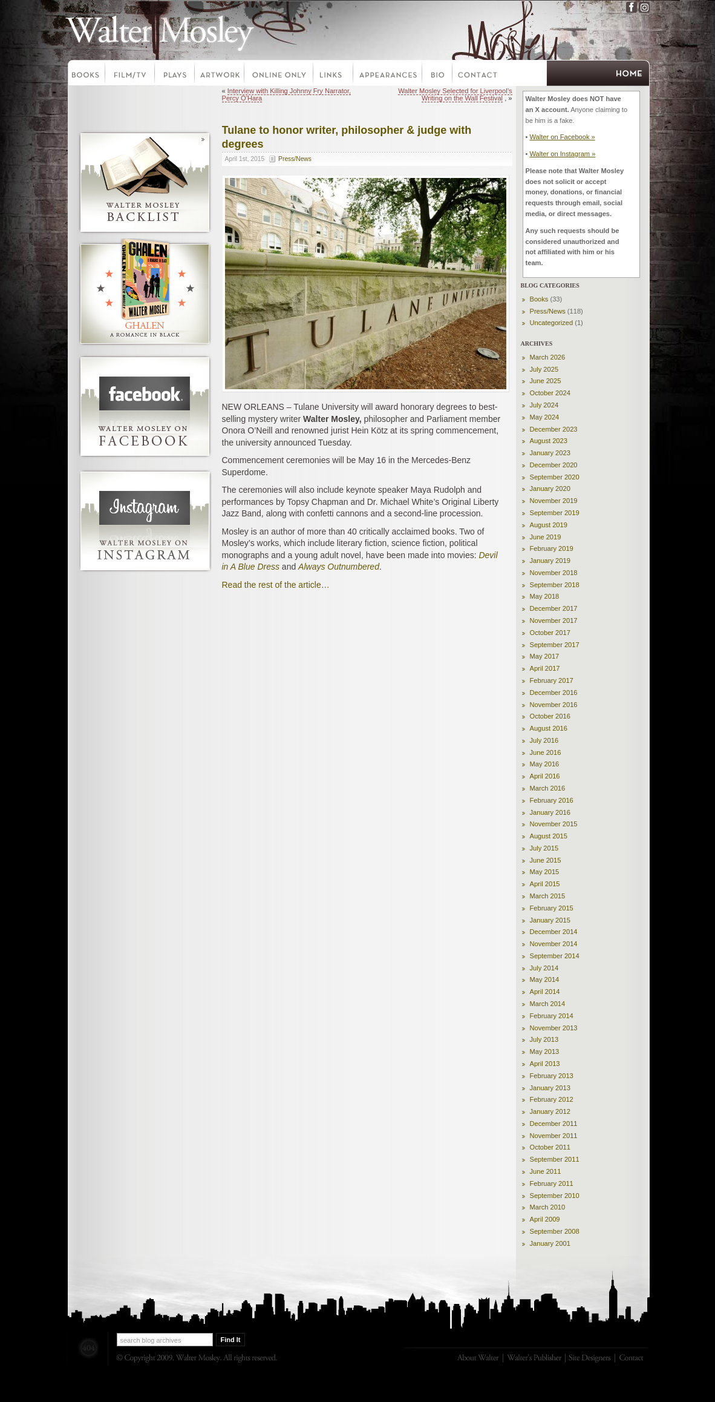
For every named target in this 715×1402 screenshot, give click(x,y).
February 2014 (551, 1015)
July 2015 (544, 848)
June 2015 (545, 860)
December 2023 (554, 429)
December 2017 (554, 608)
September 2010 (555, 1195)
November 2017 (554, 620)
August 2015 (548, 836)
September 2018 (555, 584)
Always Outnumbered (338, 566)
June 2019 (545, 537)
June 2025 (545, 380)
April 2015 (545, 883)
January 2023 (550, 452)
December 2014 (554, 931)
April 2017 (545, 668)
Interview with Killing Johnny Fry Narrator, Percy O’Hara (286, 94)
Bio (438, 74)
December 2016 (554, 692)
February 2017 (551, 680)
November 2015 (554, 824)
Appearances (388, 74)
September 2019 (555, 512)
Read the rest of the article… (276, 585)
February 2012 (551, 1099)
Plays (175, 74)
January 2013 (550, 1087)
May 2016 (545, 764)
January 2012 (550, 1111)
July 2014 (544, 968)
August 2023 (548, 440)
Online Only (279, 74)
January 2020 (550, 488)
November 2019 (554, 500)
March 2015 (548, 896)
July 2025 (544, 369)
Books (86, 74)
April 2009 (545, 1219)
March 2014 (548, 1003)
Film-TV (130, 74)
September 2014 (555, 955)
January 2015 (550, 920)
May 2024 (545, 417)
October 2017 (550, 632)
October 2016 (550, 716)
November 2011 (554, 1135)
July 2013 (544, 1039)
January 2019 (550, 560)
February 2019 (551, 548)
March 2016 (548, 788)
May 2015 (545, 871)
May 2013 (545, 1051)
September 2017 (555, 644)
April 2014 (545, 991)
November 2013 (554, 1028)
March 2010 (548, 1207)
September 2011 (555, 1159)
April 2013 (545, 1063)
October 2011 (550, 1147)
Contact (478, 74)
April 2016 (545, 776)
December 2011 (554, 1123)
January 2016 (550, 812)
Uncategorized (551, 322)
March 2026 (548, 357)
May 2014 (545, 979)
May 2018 (545, 596)
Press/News (295, 159)
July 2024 (544, 405)
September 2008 (555, 1231)
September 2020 (555, 477)
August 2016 (548, 728)
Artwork (220, 74)
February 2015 (551, 908)
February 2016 (551, 800)
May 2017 (545, 656)
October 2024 (550, 393)
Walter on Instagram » (562, 153)
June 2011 (545, 1171)
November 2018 (554, 572)
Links (334, 74)
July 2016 (544, 740)
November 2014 (554, 943)
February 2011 (551, 1183)
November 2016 (554, 704)
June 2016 (545, 752)
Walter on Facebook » (562, 136)
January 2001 (550, 1243)
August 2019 (548, 524)
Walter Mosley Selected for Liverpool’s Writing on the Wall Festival (455, 94)
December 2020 (554, 465)
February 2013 (551, 1075)
